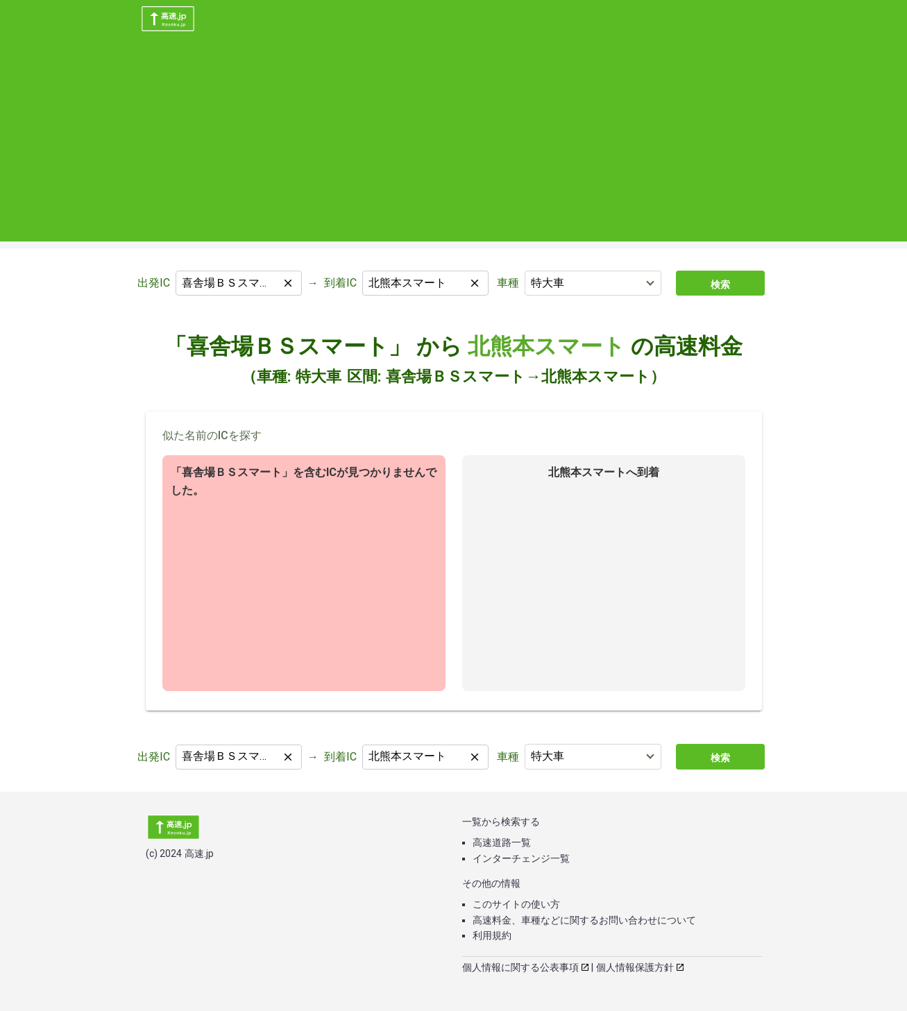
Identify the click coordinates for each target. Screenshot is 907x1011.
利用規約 (492, 935)
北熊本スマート (546, 346)
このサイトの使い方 (516, 904)
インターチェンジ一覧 (521, 858)
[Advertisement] (453, 144)
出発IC (153, 282)
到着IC (340, 282)
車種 (508, 282)
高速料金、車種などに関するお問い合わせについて (584, 920)
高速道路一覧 (502, 842)
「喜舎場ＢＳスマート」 (287, 346)
